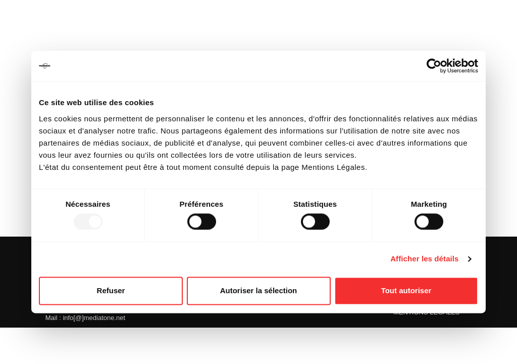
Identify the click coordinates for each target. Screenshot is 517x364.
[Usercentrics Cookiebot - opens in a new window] (434, 65)
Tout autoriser (406, 290)
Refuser (111, 290)
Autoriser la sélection (258, 290)
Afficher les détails (424, 259)
